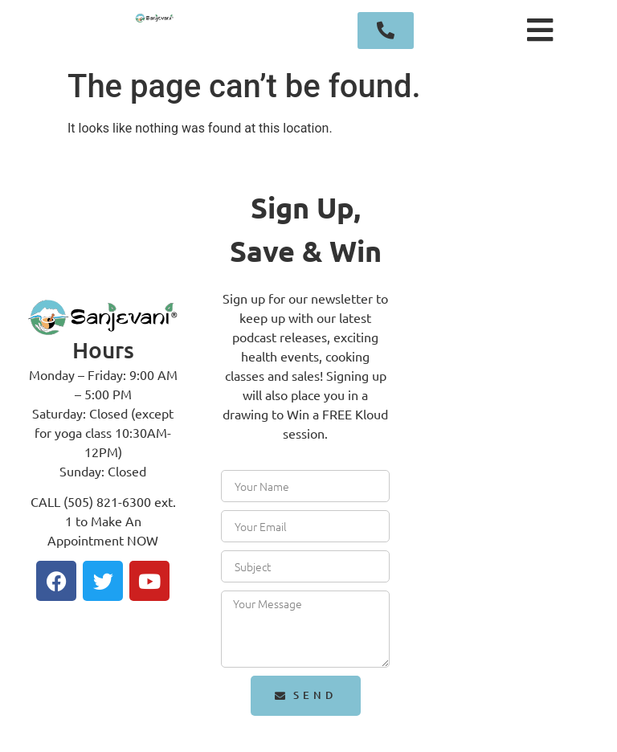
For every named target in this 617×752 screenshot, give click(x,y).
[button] (540, 30)
